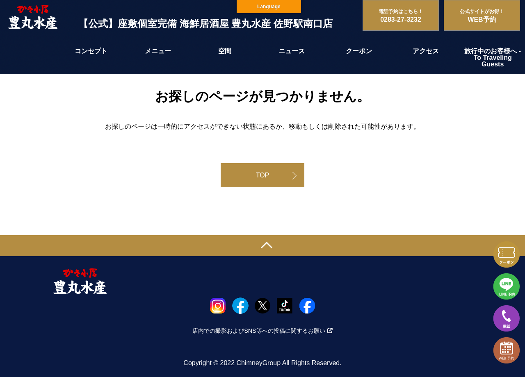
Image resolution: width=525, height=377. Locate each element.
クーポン (359, 51)
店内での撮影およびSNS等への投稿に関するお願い (262, 330)
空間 (224, 51)
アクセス (426, 51)
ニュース (291, 51)
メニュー (158, 51)
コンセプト (91, 51)
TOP (262, 175)
